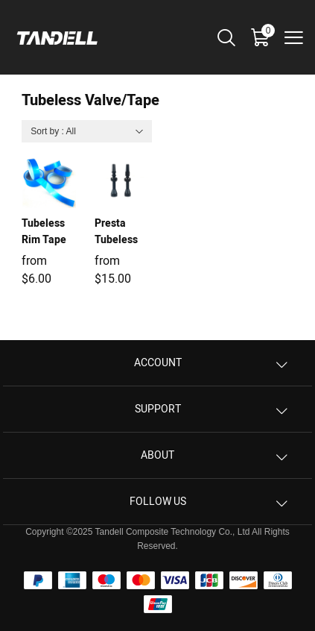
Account (158, 363)
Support (158, 409)
